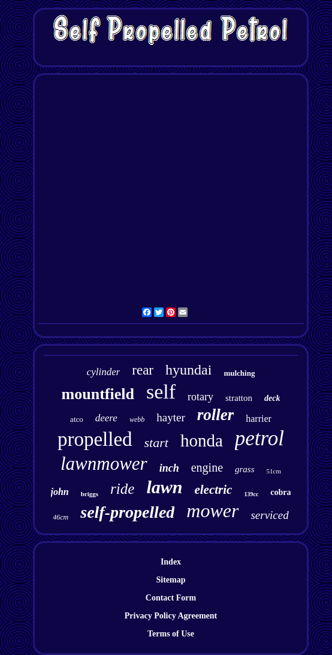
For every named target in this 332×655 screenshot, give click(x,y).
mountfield (98, 394)
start (156, 442)
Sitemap (171, 579)
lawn (164, 487)
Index (171, 561)
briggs (89, 493)
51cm (274, 471)
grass (245, 469)
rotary (200, 397)
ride (122, 489)
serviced (269, 515)
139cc (251, 494)
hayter (170, 417)
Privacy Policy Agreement (171, 615)
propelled (95, 439)
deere (106, 418)
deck (272, 398)
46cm (60, 517)
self (161, 392)
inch (169, 468)
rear (142, 370)
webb (136, 419)
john (60, 492)
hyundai (188, 370)
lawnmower (104, 463)
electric (213, 489)
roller (215, 415)
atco (76, 419)
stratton (238, 398)
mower (212, 510)
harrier (258, 418)
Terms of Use (170, 633)
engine (207, 467)
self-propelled (127, 512)
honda (201, 440)
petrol (259, 438)
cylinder (103, 372)
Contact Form (171, 597)
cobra (280, 492)
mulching (239, 373)
